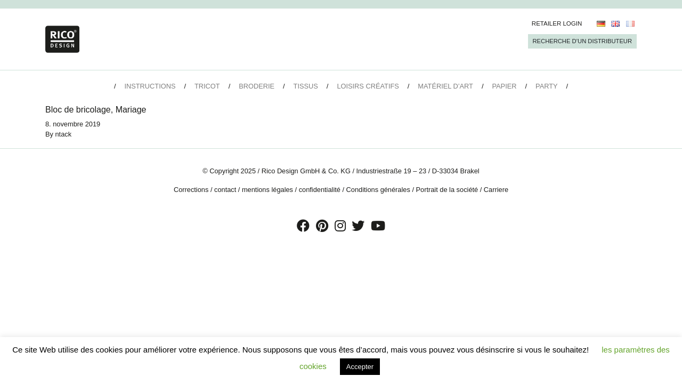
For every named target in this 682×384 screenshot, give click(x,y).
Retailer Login (557, 23)
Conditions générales (378, 190)
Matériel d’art (445, 86)
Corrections (191, 190)
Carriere (496, 190)
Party (546, 86)
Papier (504, 86)
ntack (63, 134)
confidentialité (319, 190)
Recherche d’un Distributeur (582, 41)
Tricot (207, 86)
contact (225, 190)
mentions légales (267, 190)
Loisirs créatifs (368, 86)
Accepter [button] (360, 367)
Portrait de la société (447, 190)
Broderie (256, 86)
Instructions (149, 86)
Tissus (306, 86)
